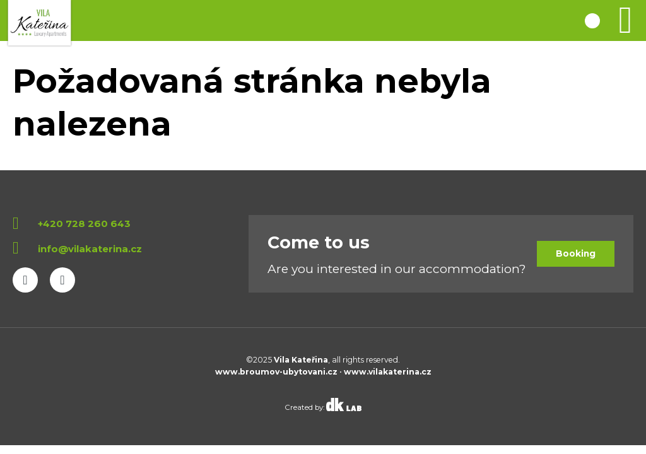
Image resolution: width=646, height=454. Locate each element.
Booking (576, 253)
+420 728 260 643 (84, 224)
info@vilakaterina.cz (90, 249)
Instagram (62, 280)
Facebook (25, 280)
